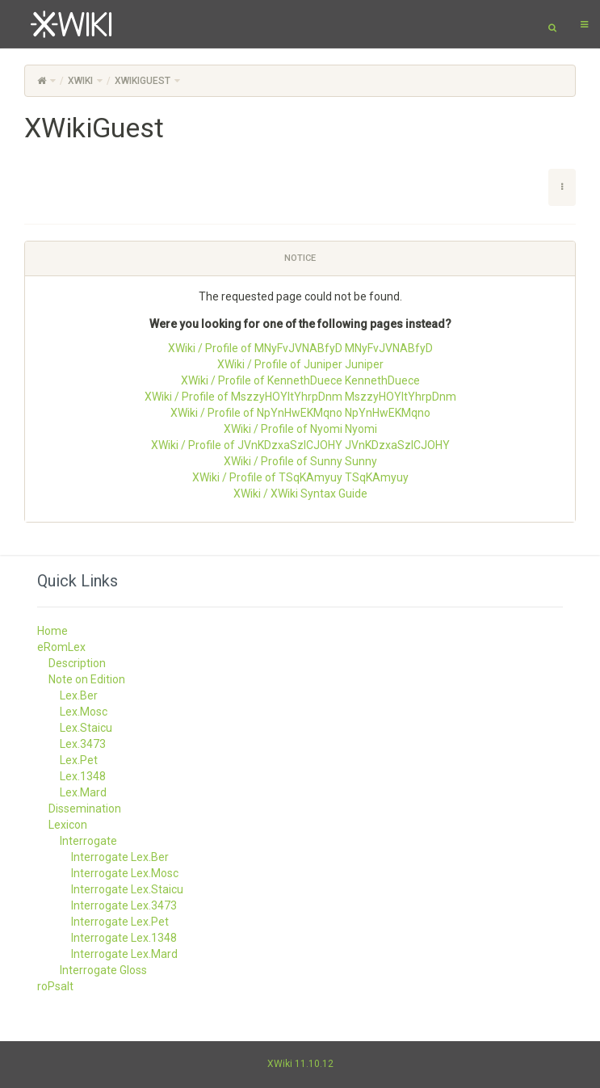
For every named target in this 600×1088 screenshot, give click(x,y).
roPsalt (55, 986)
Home (52, 630)
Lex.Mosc (83, 711)
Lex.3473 (83, 743)
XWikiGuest (142, 80)
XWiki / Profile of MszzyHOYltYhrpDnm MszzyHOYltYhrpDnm (300, 396)
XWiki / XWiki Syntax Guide (300, 493)
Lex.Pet (79, 760)
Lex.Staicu (86, 727)
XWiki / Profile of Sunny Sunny (300, 461)
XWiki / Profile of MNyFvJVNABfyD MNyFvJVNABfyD (300, 348)
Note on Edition (86, 679)
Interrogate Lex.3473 (124, 905)
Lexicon (67, 824)
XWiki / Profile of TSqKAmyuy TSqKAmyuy (300, 477)
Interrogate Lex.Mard (124, 953)
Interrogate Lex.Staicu (127, 889)
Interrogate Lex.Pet (120, 921)
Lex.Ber (79, 695)
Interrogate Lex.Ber (120, 857)
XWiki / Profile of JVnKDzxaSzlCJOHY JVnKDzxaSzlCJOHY (300, 445)
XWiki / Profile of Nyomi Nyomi (300, 428)
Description (77, 663)
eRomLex (61, 647)
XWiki (80, 80)
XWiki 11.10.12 (300, 1063)
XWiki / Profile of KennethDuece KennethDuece (300, 380)
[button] (562, 187)
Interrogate (88, 840)
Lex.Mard (83, 792)
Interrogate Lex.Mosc (124, 873)
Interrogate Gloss (103, 970)
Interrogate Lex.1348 (124, 937)
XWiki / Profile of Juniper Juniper (300, 364)
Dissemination (84, 808)
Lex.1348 (83, 776)
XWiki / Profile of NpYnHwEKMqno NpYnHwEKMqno (300, 412)
